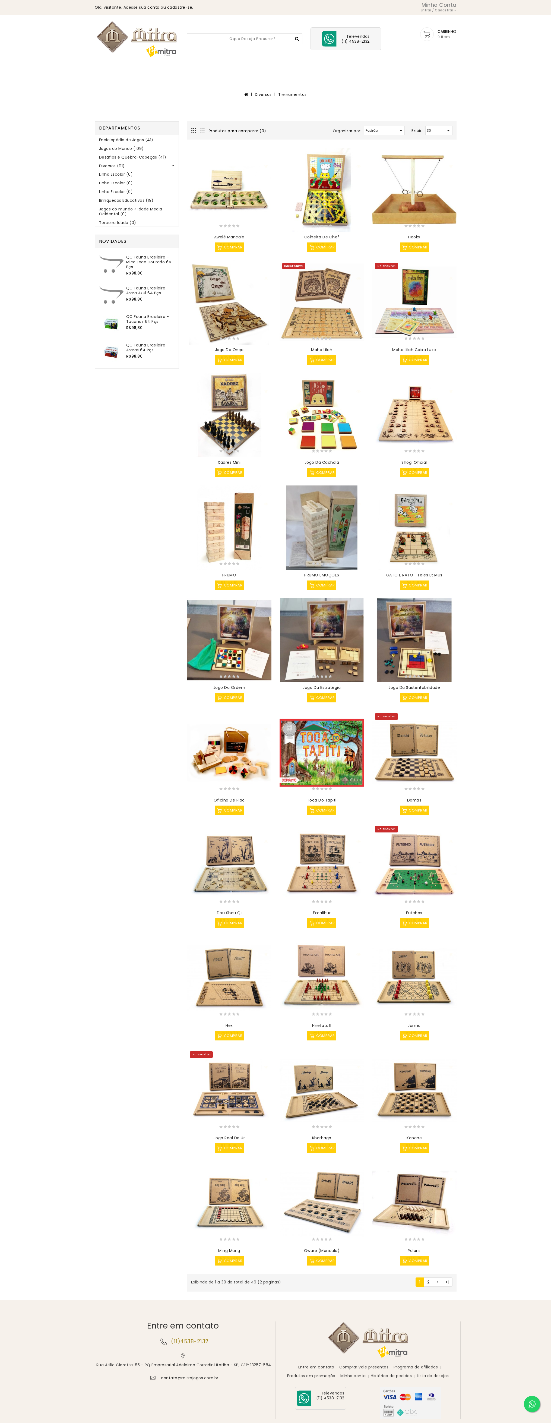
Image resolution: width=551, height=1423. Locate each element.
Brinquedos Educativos (377, 69)
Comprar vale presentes (363, 1367)
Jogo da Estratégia (322, 688)
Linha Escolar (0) (116, 175)
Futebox (414, 913)
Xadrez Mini (229, 463)
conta (153, 7)
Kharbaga (321, 1138)
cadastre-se (179, 7)
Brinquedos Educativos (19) (126, 201)
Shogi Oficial (414, 463)
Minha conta (353, 1375)
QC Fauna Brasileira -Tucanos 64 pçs (147, 319)
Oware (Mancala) (322, 1251)
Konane (414, 1138)
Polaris (414, 1251)
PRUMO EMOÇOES (321, 575)
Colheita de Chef (321, 237)
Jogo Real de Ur (229, 1138)
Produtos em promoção (311, 1375)
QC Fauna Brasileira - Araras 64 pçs (147, 348)
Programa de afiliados (416, 1367)
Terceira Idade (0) (117, 223)
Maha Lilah (321, 350)
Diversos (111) (112, 166)
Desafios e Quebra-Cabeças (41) (132, 157)
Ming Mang (229, 1251)
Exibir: (417, 131)
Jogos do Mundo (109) (121, 149)
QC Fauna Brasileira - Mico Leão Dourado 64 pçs (149, 262)
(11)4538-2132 (189, 1342)
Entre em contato (316, 1367)
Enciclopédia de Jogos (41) (126, 140)
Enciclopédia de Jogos (173, 69)
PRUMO (229, 575)
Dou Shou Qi (229, 913)
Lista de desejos (433, 1375)
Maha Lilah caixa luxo (414, 350)
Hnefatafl (321, 1026)
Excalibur (322, 913)
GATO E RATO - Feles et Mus (414, 575)
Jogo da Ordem (229, 688)
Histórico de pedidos (391, 1375)
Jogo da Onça (229, 350)
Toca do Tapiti (322, 800)
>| (447, 1282)
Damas (414, 800)
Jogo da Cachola (322, 463)
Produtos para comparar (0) (237, 131)
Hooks (414, 237)
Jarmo (414, 1026)
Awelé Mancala (229, 237)
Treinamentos (292, 95)
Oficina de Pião (229, 800)
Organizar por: (347, 131)
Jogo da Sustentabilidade (414, 688)
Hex (229, 1026)
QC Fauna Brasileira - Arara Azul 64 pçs (147, 291)
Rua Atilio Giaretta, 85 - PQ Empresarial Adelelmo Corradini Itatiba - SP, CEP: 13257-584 (183, 1365)
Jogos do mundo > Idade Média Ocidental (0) (130, 212)
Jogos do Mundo (225, 69)
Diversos (333, 69)
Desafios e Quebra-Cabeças (283, 69)
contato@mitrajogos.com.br (189, 1378)
